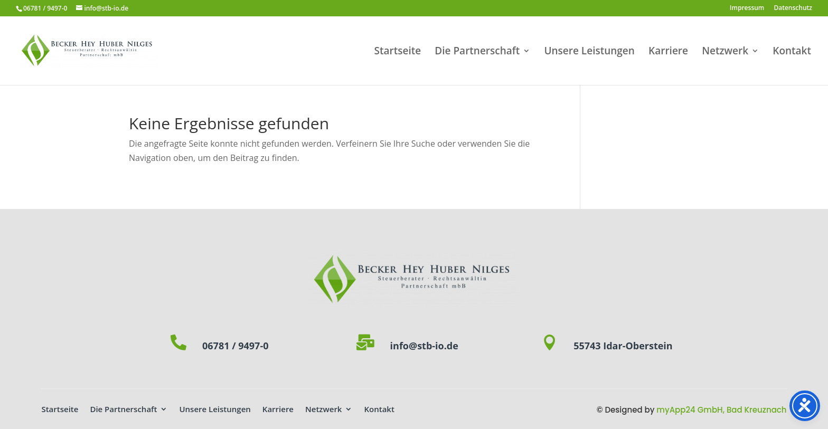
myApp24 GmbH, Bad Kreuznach (721, 409)
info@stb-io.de (424, 345)
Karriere (668, 52)
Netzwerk (725, 52)
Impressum (747, 8)
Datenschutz (793, 8)
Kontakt (792, 52)
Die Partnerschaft (477, 52)
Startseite (397, 52)
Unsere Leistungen (589, 52)
